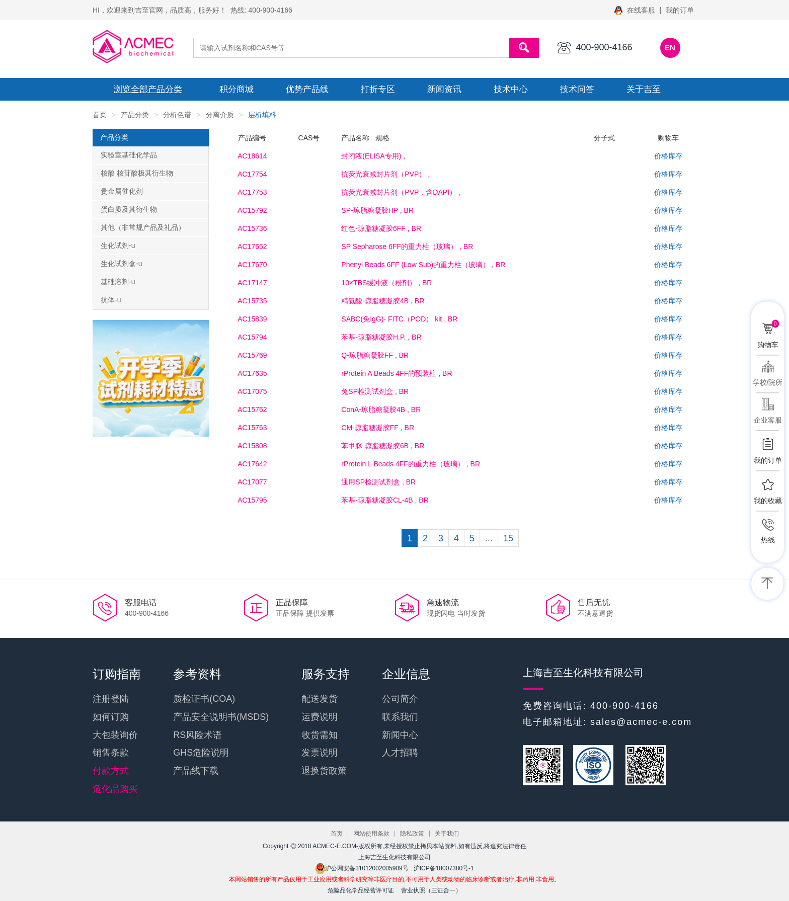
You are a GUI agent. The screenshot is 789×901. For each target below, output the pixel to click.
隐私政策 (412, 833)
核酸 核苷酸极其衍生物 (137, 173)
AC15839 (252, 319)
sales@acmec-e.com (641, 722)
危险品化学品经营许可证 (361, 890)
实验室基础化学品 (129, 155)
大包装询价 (115, 735)
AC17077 (252, 482)
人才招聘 (400, 753)
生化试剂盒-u (121, 264)
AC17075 (252, 391)
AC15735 (252, 301)
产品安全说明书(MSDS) (221, 717)
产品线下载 (195, 771)
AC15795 (252, 500)
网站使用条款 (371, 833)
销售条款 (111, 753)
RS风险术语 (197, 735)
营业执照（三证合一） (431, 890)
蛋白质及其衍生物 (129, 209)
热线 (768, 540)
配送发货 (319, 699)
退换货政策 (324, 771)
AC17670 (252, 265)
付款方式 (111, 771)
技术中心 (511, 89)
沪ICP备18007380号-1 (444, 868)
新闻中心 (400, 735)
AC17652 (252, 246)
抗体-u (111, 300)
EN (670, 47)
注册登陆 (111, 699)
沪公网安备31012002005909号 (361, 868)
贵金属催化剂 (122, 191)
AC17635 (252, 373)
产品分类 (135, 115)
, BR (377, 210)
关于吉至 (643, 89)
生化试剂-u (118, 245)
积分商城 (236, 89)
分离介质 (220, 115)
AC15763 (252, 428)
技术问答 (577, 89)
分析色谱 (177, 115)
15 (508, 538)
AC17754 (252, 174)
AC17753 (252, 192)
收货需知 (319, 735)
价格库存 (668, 156)
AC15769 (252, 355)
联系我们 (400, 717)
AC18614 (252, 156)
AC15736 (252, 228)
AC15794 (252, 337)
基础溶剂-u (118, 282)
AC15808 (252, 446)
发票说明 (319, 753)
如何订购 (111, 717)
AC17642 (252, 464)
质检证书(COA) (204, 699)
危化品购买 (115, 789)
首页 (100, 115)
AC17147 (252, 283)
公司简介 (400, 699)
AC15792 (252, 210)
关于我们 (447, 833)
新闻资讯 (444, 89)
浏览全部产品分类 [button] (148, 89)
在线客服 (635, 10)
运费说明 (319, 717)
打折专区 (378, 89)
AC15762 (252, 409)
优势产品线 (307, 89)
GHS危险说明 (201, 753)
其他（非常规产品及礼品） (143, 227)
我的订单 (680, 10)
